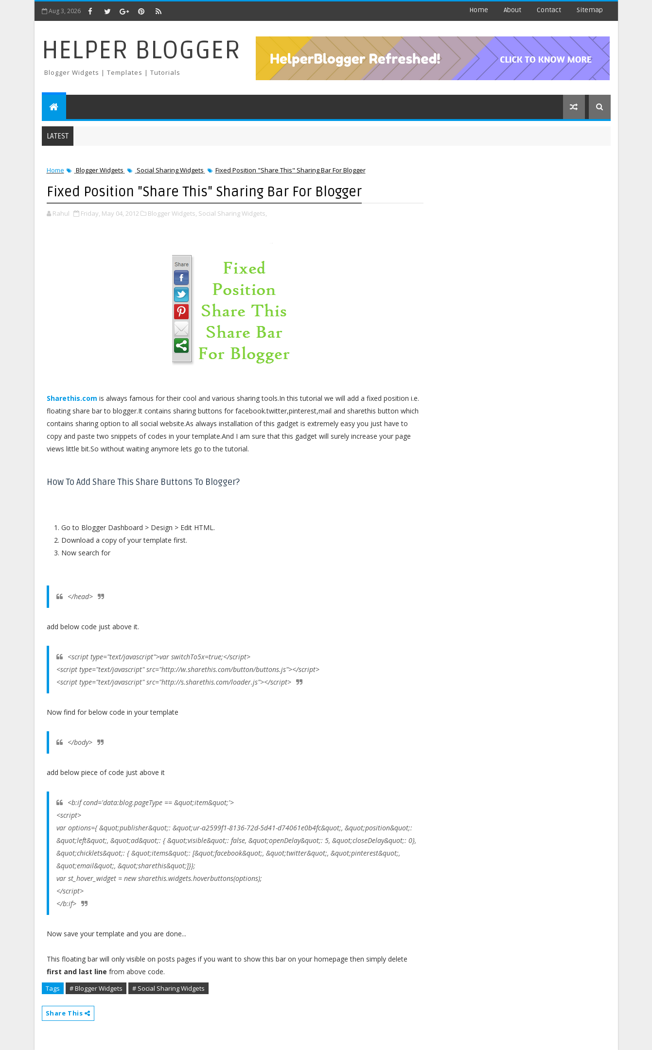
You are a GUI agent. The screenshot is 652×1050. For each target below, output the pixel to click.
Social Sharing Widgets (170, 170)
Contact (549, 10)
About (512, 10)
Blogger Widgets (99, 170)
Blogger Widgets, (172, 213)
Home (478, 10)
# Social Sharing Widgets (168, 988)
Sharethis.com (72, 398)
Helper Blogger (141, 50)
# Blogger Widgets (96, 988)
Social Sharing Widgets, (232, 213)
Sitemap (590, 10)
